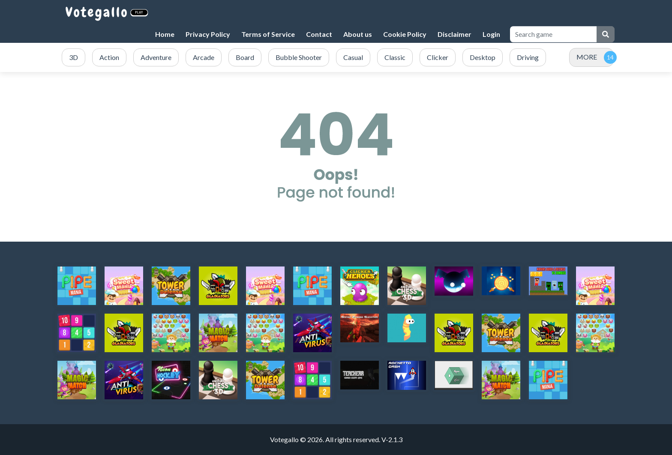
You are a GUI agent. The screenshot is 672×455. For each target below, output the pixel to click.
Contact (319, 34)
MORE (586, 57)
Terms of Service (268, 34)
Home (164, 34)
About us (357, 34)
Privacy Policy (208, 34)
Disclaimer (454, 34)
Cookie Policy (404, 34)
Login (491, 34)
